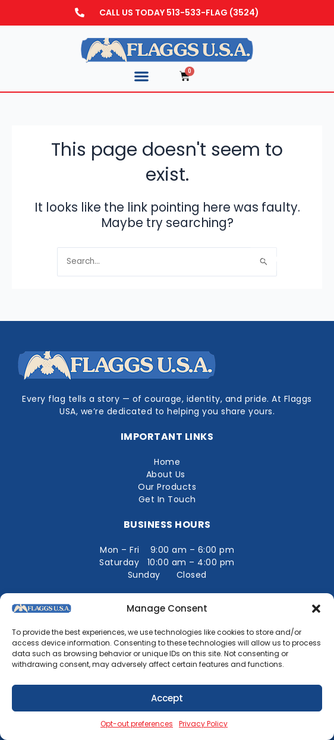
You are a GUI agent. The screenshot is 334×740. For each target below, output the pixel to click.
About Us (167, 474)
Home (167, 462)
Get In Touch (167, 499)
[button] (316, 609)
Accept (167, 698)
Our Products (167, 487)
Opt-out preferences (136, 724)
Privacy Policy (203, 724)
